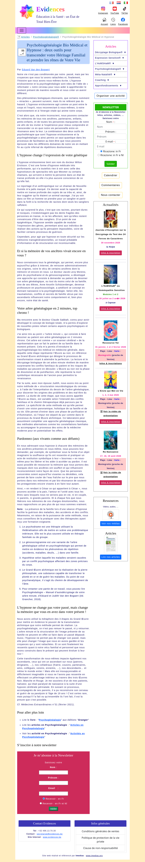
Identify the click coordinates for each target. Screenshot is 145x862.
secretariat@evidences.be (50, 834)
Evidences (50, 9)
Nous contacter (110, 195)
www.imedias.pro (94, 856)
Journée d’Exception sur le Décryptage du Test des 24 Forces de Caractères (110, 234)
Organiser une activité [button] (111, 95)
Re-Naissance (110, 452)
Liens (113, 24)
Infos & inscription (110, 253)
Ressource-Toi (111, 343)
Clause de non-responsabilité (100, 848)
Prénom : (110, 131)
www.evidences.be (52, 837)
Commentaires (110, 185)
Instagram (103, 13)
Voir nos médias (111, 523)
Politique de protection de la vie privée (100, 839)
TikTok (124, 13)
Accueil (104, 24)
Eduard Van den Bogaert (36, 69)
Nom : (110, 122)
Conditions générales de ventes (100, 831)
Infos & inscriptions (110, 363)
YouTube (114, 13)
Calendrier (110, 175)
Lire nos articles (110, 557)
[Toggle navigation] (21, 30)
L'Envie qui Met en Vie (110, 391)
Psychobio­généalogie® (46, 37)
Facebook (123, 24)
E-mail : (111, 141)
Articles (25, 37)
